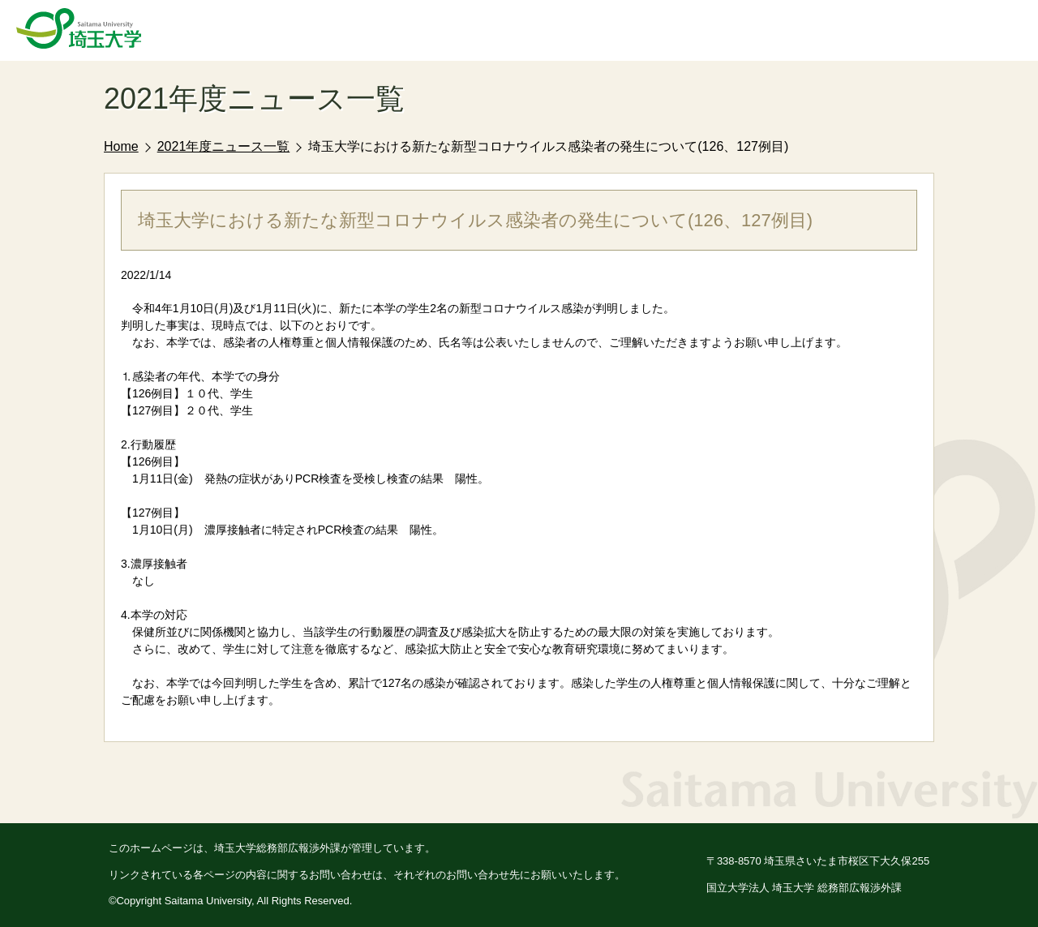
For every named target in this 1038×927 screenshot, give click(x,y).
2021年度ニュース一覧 (223, 146)
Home (121, 146)
